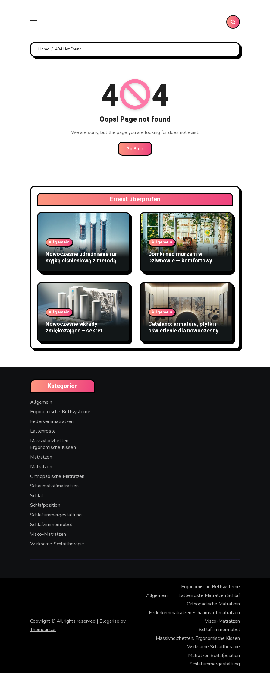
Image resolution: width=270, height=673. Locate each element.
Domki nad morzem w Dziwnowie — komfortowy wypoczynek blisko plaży (180, 260)
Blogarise (109, 621)
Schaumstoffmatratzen (54, 486)
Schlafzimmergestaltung (56, 515)
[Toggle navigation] (33, 22)
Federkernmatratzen (52, 421)
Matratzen (41, 457)
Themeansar (43, 629)
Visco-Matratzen (48, 534)
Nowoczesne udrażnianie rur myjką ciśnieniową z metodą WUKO (81, 260)
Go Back (135, 149)
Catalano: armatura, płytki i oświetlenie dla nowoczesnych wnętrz (186, 330)
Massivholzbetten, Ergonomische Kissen (53, 444)
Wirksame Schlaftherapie (57, 544)
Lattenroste (43, 431)
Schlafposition (45, 505)
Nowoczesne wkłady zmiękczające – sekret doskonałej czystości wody (80, 330)
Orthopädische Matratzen (57, 476)
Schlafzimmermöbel (51, 524)
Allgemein (59, 242)
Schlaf (36, 495)
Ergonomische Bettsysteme (60, 411)
